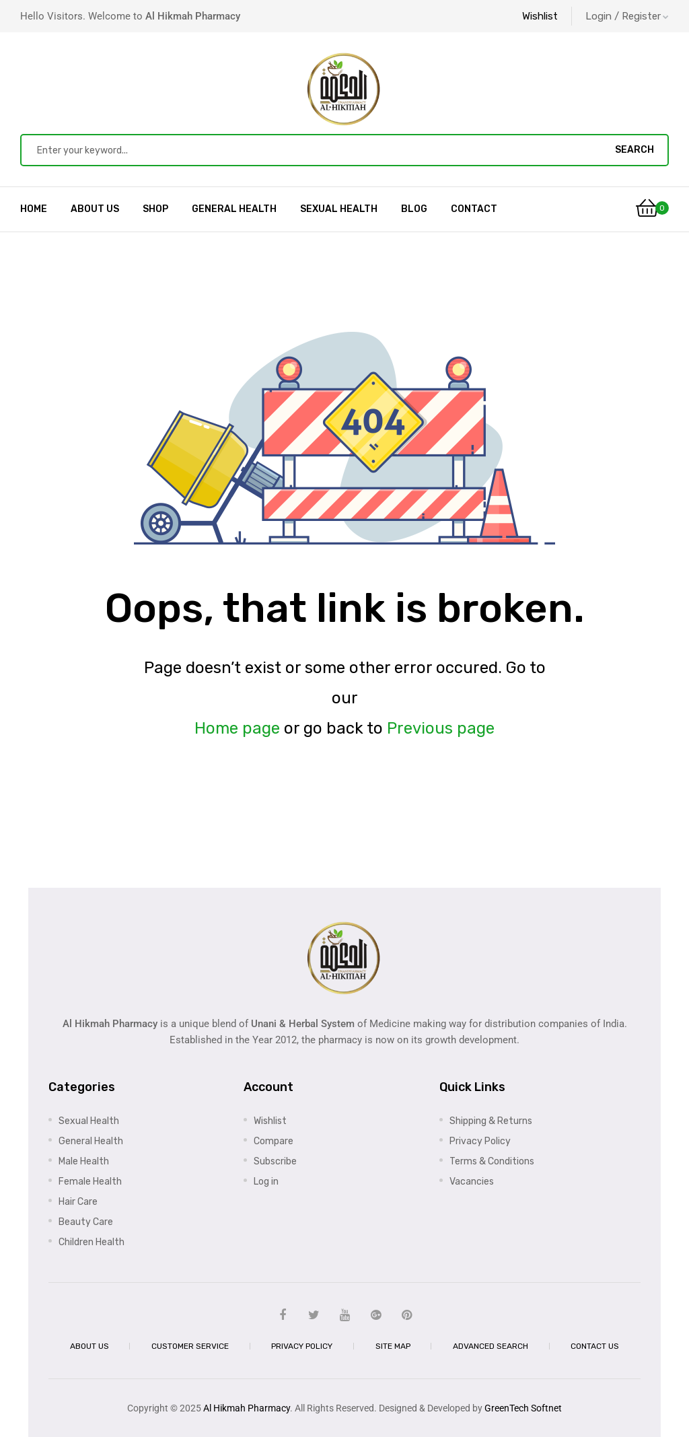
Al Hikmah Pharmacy (246, 1408)
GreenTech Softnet (523, 1408)
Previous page (441, 728)
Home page (237, 728)
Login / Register (627, 16)
